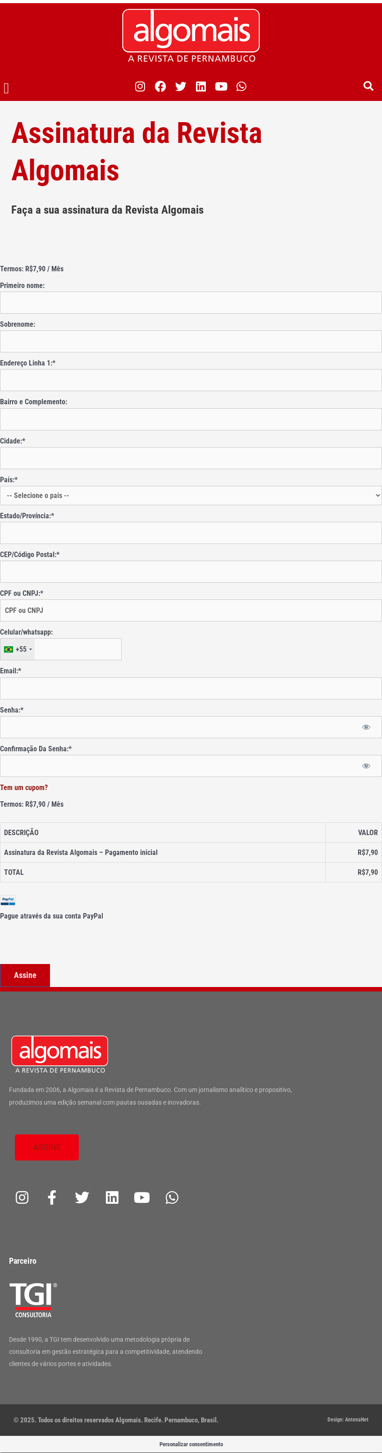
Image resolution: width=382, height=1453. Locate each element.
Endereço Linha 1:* (27, 363)
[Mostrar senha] (366, 727)
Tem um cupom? (24, 787)
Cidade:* (12, 441)
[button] (6, 89)
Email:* (10, 671)
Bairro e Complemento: (33, 402)
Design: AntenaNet (347, 1419)
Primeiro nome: (22, 285)
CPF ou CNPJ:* (21, 593)
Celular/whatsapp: (26, 632)
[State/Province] (191, 533)
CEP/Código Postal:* (29, 554)
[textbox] (61, 649)
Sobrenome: (17, 324)
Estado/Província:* (27, 516)
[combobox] (17, 649)
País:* (9, 479)
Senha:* (11, 710)
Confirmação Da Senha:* (36, 749)
